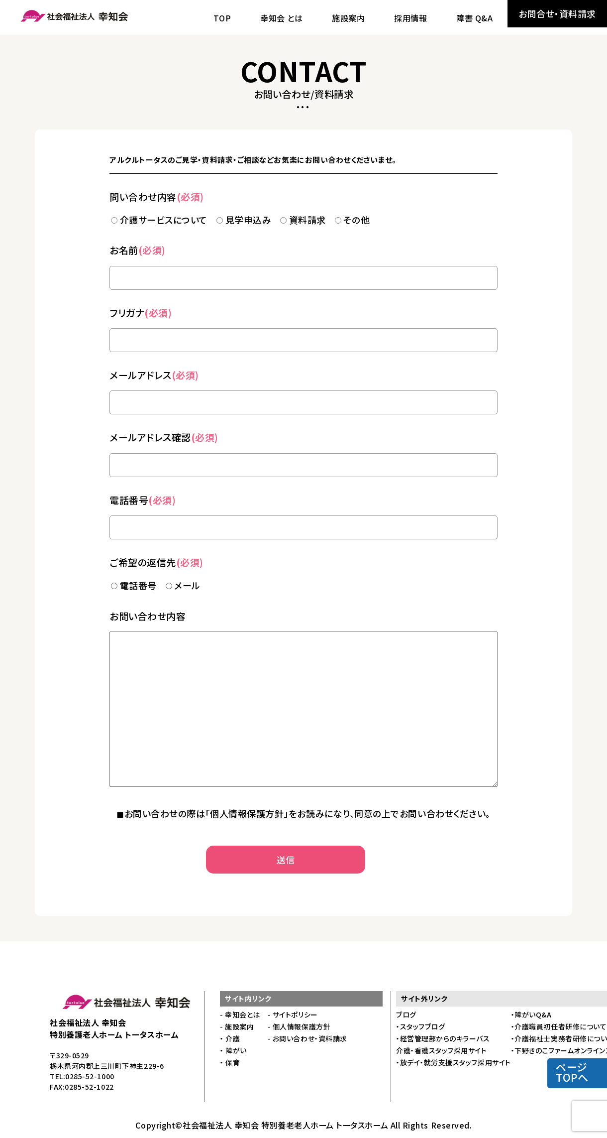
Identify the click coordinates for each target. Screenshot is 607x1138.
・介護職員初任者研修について (559, 1026)
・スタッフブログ (420, 1026)
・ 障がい (233, 1050)
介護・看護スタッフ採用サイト (441, 1050)
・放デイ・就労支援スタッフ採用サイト (453, 1062)
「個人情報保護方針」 (247, 813)
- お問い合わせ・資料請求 (307, 1038)
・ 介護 (230, 1038)
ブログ (406, 1014)
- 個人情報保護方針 (299, 1026)
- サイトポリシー (293, 1014)
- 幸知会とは (240, 1014)
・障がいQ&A (531, 1014)
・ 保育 (230, 1062)
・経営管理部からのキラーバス (443, 1038)
